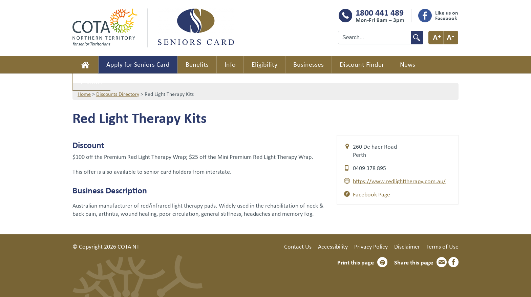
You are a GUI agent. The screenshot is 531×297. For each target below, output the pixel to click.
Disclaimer (407, 246)
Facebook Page (371, 194)
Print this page (355, 262)
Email (442, 262)
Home (85, 64)
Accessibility (333, 246)
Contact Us (298, 246)
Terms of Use (442, 246)
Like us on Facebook (446, 15)
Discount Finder (362, 64)
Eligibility (264, 64)
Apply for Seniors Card (138, 64)
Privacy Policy (371, 246)
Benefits (197, 64)
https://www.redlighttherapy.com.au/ (399, 181)
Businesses (308, 64)
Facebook (453, 262)
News (407, 64)
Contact (92, 81)
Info (230, 64)
